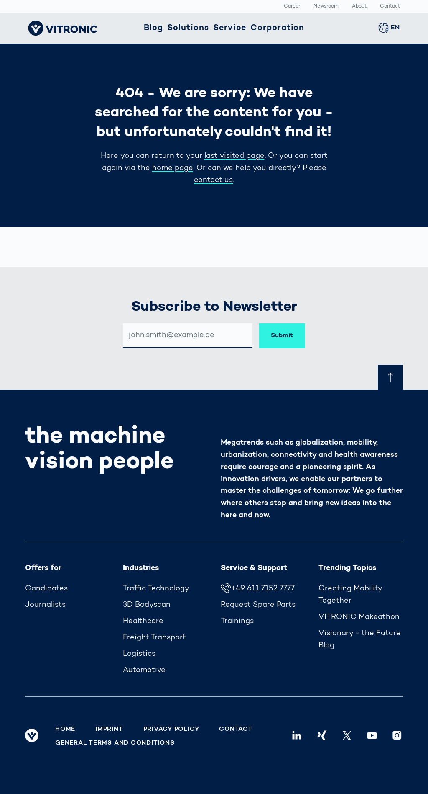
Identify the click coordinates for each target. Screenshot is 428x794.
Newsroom (326, 6)
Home (65, 729)
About (359, 6)
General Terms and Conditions (115, 743)
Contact (390, 6)
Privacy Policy (171, 729)
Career (292, 6)
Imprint (109, 729)
